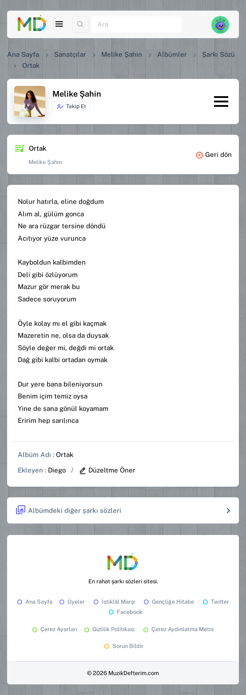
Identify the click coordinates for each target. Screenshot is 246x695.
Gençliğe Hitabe (168, 601)
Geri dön (213, 154)
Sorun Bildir (123, 646)
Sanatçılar (70, 54)
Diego (57, 470)
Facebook (125, 612)
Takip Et (71, 107)
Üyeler (71, 601)
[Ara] (136, 24)
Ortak (64, 454)
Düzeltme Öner (107, 470)
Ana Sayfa (23, 54)
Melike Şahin (121, 54)
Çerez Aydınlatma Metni (178, 629)
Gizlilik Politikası (109, 629)
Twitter (215, 601)
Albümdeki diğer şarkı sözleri (68, 510)
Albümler (172, 54)
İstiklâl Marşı (113, 601)
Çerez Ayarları (54, 629)
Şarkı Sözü (218, 54)
